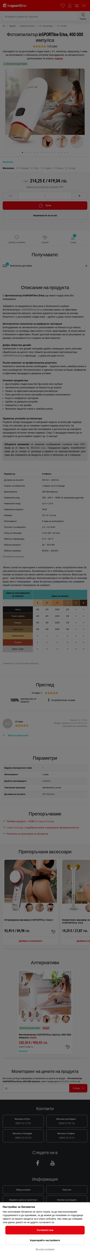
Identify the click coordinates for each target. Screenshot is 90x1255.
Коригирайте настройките (45, 1240)
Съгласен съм (45, 1230)
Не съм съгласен (45, 1249)
